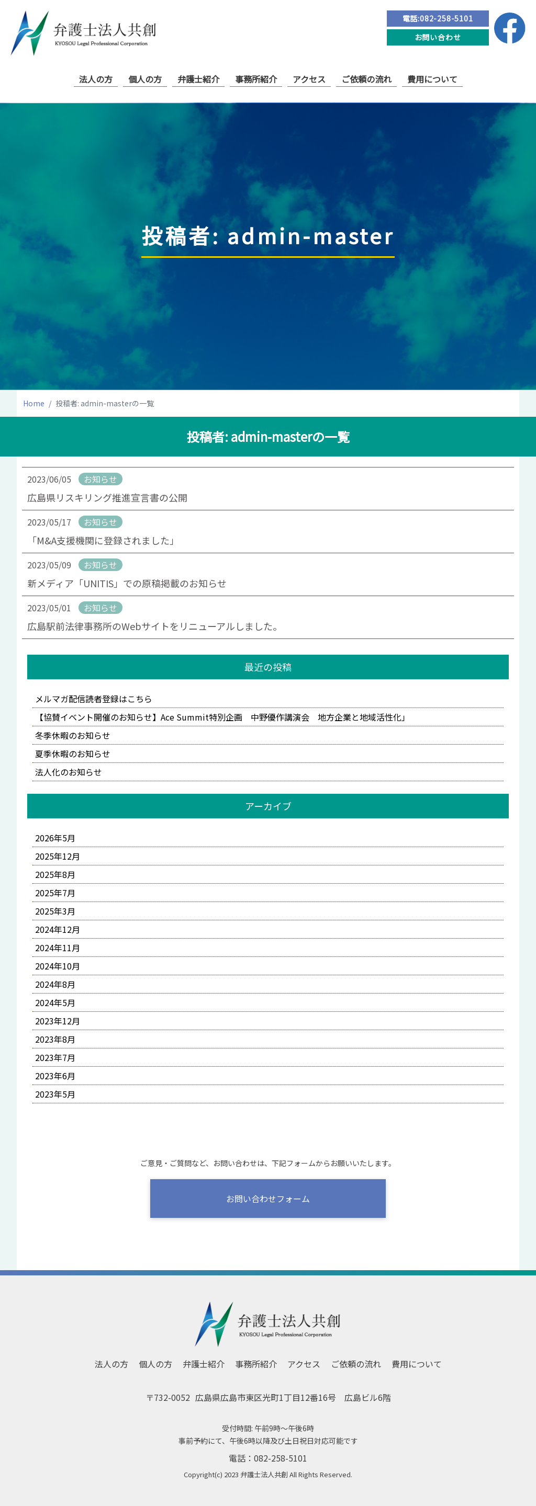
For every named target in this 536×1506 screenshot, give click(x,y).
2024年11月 (57, 947)
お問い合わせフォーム (268, 1198)
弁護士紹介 (198, 79)
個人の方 (145, 79)
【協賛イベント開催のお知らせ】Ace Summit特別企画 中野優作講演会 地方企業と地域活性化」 (222, 717)
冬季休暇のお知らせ (72, 735)
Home (33, 403)
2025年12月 (57, 856)
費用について (432, 79)
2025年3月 (55, 911)
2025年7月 (55, 892)
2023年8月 (55, 1039)
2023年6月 (55, 1075)
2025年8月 (55, 874)
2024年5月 (55, 1002)
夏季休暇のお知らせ (72, 753)
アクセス (309, 79)
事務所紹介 (256, 79)
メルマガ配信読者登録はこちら (93, 698)
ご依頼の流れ (366, 79)
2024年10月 (57, 966)
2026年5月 (55, 837)
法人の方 (96, 79)
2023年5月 (55, 1094)
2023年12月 (57, 1020)
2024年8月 (55, 984)
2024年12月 (57, 929)
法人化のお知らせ (68, 772)
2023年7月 (55, 1057)
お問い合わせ (438, 37)
